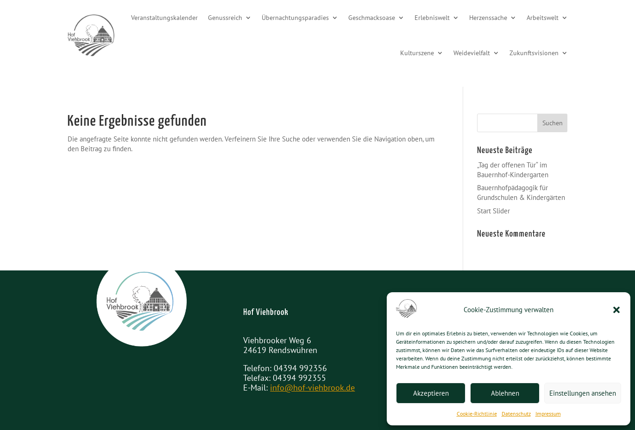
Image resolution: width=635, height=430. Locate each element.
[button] (616, 309)
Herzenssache (488, 17)
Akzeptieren (431, 393)
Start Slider (493, 210)
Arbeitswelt (543, 17)
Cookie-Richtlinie (477, 413)
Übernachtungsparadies (295, 17)
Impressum (548, 413)
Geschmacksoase (371, 17)
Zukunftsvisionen (534, 53)
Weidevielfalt (471, 53)
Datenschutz (516, 413)
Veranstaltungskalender (164, 17)
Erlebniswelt (432, 17)
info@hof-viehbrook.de (312, 387)
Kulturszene (417, 53)
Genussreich (225, 17)
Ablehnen (505, 393)
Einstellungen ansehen (582, 393)
